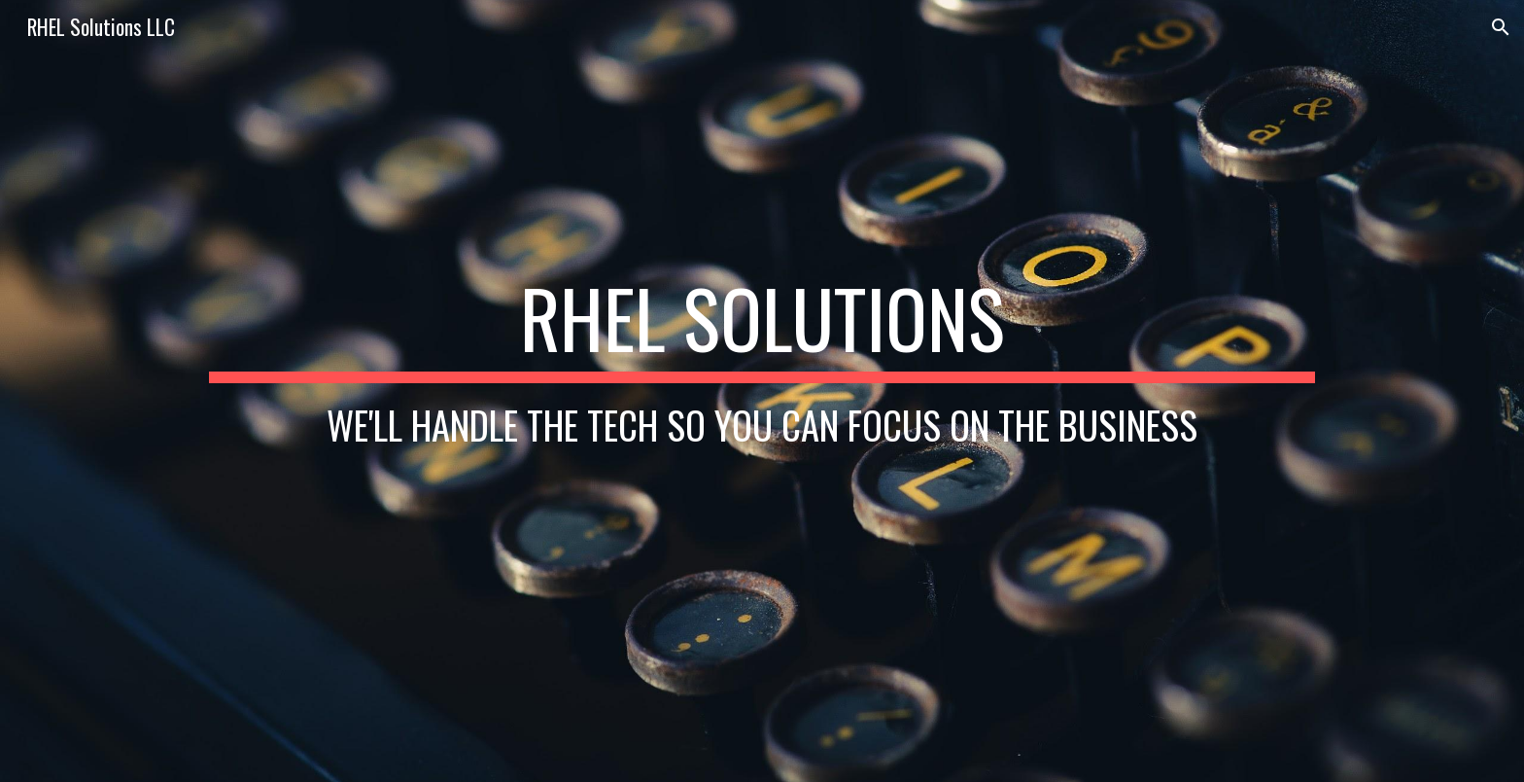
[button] (1500, 27)
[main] (762, 390)
